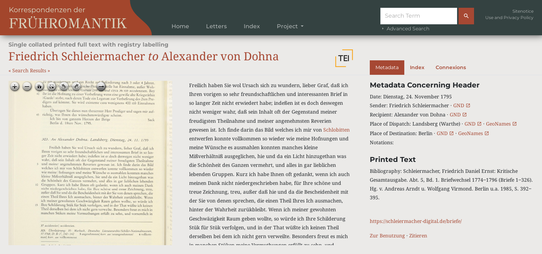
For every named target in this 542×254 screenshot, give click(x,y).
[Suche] (418, 16)
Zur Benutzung (387, 235)
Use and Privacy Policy (509, 17)
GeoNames (501, 123)
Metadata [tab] (387, 67)
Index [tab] (417, 67)
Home (180, 26)
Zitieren (418, 235)
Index (252, 26)
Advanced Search (404, 28)
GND (462, 105)
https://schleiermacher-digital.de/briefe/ (416, 221)
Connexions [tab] (451, 67)
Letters (216, 26)
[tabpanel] (452, 160)
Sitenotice (523, 11)
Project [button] (288, 26)
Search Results (30, 70)
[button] (344, 58)
